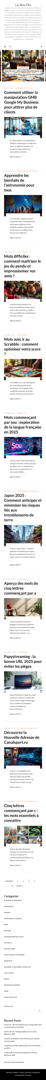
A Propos (28, 1075)
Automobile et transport (13, 918)
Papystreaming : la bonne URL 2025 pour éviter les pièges (23, 661)
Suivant (19, 886)
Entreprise (8, 943)
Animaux (7, 912)
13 (13, 885)
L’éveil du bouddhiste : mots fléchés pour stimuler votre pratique (22, 1040)
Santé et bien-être (10, 997)
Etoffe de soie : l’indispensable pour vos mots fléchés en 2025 (20, 1033)
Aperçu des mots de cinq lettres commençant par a (21, 588)
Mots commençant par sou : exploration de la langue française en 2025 (22, 424)
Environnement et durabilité (28, 491)
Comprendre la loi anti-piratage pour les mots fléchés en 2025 (20, 1054)
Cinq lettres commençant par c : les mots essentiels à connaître (21, 813)
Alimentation (23, 67)
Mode (6, 991)
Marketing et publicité (24, 88)
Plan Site (28, 1072)
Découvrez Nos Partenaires (14, 1062)
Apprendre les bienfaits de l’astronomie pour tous (19, 182)
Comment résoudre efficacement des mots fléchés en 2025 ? (22, 1047)
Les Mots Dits (23, 5)
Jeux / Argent (23, 252)
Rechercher (8, 1006)
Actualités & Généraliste (27, 728)
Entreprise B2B (9, 949)
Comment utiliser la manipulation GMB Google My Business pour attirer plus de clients (21, 102)
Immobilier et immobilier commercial (17, 967)
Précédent (9, 881)
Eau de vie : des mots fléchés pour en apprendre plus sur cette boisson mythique (23, 74)
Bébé (6, 924)
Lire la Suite (15, 157)
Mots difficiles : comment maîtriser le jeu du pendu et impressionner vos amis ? (22, 266)
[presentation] (1, 65)
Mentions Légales (12, 1072)
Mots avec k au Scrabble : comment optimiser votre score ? (22, 346)
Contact (21, 1072)
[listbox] (23, 65)
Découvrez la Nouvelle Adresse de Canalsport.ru (21, 737)
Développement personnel (27, 171)
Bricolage (7, 930)
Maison (6, 979)
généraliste (21, 413)
